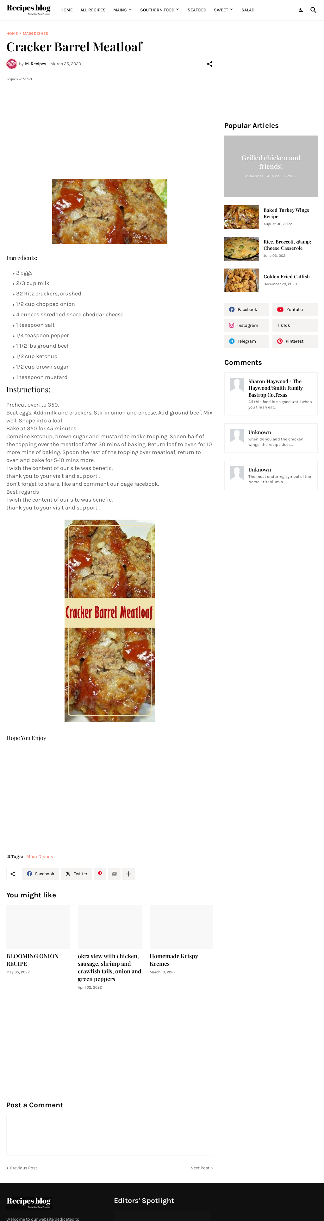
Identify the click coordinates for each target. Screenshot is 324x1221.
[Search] (312, 10)
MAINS (120, 10)
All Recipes (93, 10)
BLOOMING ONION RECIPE (32, 959)
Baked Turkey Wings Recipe (286, 213)
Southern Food (157, 10)
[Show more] (128, 874)
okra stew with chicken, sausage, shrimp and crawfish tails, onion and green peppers (109, 967)
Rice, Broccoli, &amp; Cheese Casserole (287, 245)
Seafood (197, 10)
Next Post (199, 1168)
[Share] (209, 64)
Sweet (221, 10)
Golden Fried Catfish (287, 277)
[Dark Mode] (301, 10)
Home (66, 10)
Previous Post (23, 1168)
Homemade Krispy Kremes (174, 959)
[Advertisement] (109, 126)
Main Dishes (35, 33)
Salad (247, 10)
